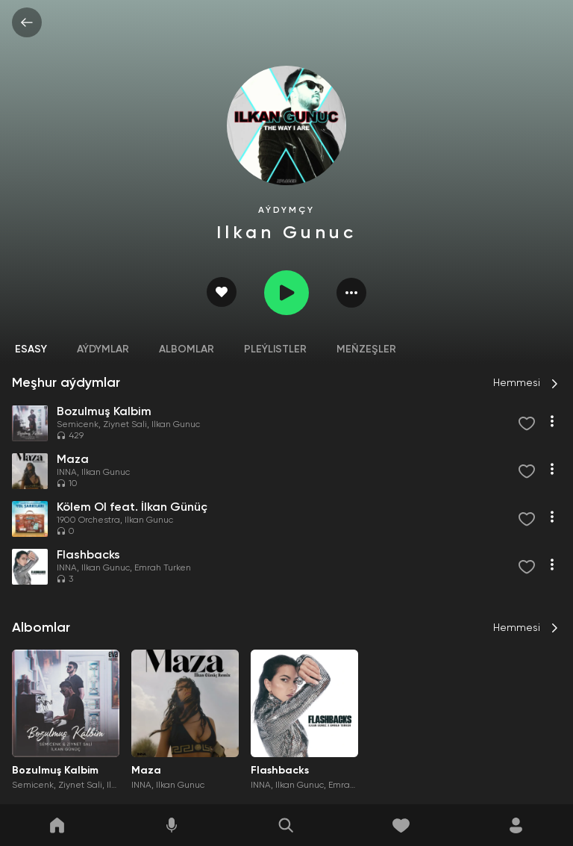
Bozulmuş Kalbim (55, 770)
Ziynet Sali (125, 424)
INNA (67, 472)
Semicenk (77, 424)
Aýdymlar (103, 349)
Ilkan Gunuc (175, 424)
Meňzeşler (366, 349)
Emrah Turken (162, 568)
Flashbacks (280, 770)
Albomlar (186, 349)
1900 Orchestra (88, 520)
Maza (146, 770)
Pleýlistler (275, 349)
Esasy (31, 349)
